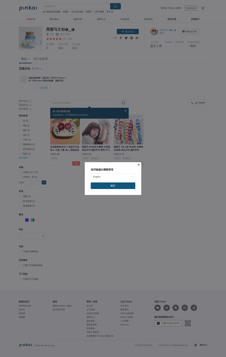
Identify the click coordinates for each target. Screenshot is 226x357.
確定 (113, 185)
